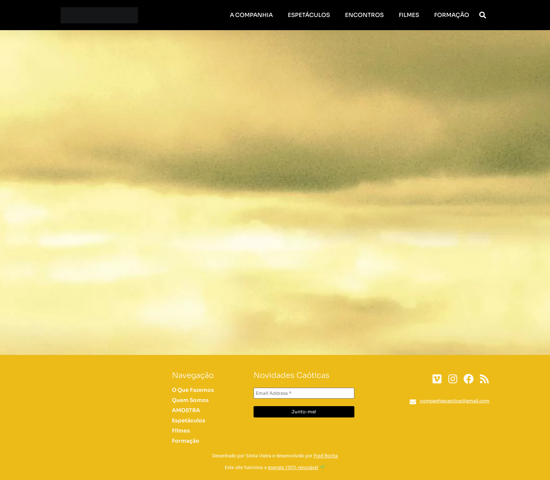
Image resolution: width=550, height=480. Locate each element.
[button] (483, 15)
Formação (451, 14)
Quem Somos (190, 400)
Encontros (364, 14)
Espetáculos (309, 14)
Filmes (409, 14)
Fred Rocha (326, 456)
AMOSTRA (186, 410)
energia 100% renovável (293, 467)
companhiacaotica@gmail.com (454, 400)
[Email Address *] (304, 393)
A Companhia (251, 14)
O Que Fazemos (193, 390)
